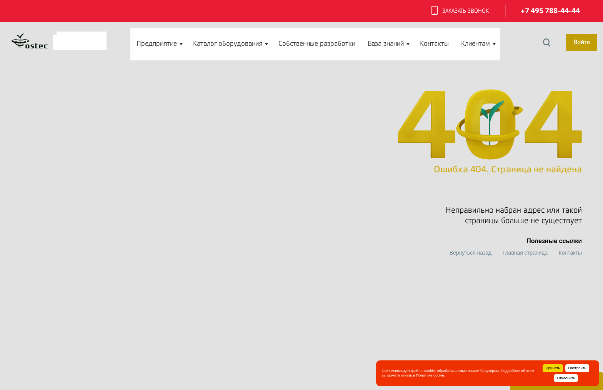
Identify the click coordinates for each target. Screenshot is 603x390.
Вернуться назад (471, 253)
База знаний (386, 43)
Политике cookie (430, 375)
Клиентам (475, 43)
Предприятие (157, 43)
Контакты (434, 43)
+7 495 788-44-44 (550, 11)
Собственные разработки (316, 43)
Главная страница (525, 253)
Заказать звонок (460, 11)
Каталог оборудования (227, 43)
